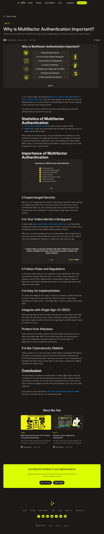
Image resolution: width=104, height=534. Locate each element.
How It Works (50, 3)
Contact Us (79, 510)
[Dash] (21, 3)
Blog (60, 510)
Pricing (38, 3)
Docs (60, 3)
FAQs (53, 510)
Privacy (58, 525)
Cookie (66, 525)
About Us (68, 510)
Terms (51, 525)
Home (30, 3)
